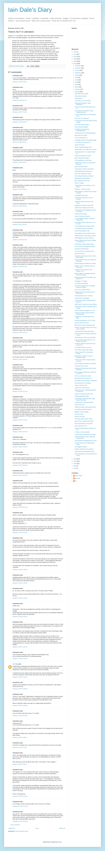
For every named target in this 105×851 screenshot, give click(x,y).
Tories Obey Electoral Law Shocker (84, 176)
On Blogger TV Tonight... (81, 281)
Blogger (60, 842)
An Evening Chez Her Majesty (83, 383)
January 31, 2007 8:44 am (20, 162)
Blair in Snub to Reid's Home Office (84, 421)
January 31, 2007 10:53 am (20, 475)
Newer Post (12, 828)
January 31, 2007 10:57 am (20, 507)
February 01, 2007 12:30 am (20, 806)
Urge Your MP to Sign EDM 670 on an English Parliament (85, 340)
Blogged (15, 78)
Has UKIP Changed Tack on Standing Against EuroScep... (85, 286)
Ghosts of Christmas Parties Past (84, 394)
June (76, 80)
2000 (75, 468)
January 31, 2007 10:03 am (20, 332)
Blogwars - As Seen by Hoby (82, 189)
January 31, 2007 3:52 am (20, 100)
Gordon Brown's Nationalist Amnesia (84, 451)
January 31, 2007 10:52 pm (20, 796)
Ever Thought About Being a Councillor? (85, 363)
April (76, 84)
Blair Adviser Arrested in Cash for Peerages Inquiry (83, 356)
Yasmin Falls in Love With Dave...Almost (85, 149)
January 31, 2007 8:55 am (20, 206)
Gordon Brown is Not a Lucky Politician (85, 337)
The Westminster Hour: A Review (83, 295)
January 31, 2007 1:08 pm (20, 737)
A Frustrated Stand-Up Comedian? (84, 228)
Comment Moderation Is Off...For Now (85, 320)
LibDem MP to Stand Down (82, 387)
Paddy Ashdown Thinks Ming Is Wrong (85, 235)
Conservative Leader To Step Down (84, 169)
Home (37, 828)
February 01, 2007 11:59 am (20, 821)
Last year (26, 52)
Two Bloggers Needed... (81, 447)
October (77, 70)
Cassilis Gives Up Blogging (82, 298)
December (78, 65)
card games (50, 427)
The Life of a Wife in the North (83, 376)
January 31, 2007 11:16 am (20, 598)
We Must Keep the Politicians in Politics (85, 263)
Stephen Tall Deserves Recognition (84, 449)
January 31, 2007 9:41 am (20, 266)
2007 (75, 63)
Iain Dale (77, 478)
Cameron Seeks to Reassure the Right (85, 434)
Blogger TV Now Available (82, 412)
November (78, 68)
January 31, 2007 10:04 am (20, 359)
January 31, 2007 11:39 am (20, 677)
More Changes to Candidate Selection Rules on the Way (85, 274)
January (77, 91)
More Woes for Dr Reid (81, 135)
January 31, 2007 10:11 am (20, 391)
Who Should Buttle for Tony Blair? (84, 423)
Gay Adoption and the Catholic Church (85, 233)
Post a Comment (15, 825)
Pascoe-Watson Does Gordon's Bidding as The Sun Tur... (85, 241)
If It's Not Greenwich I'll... (81, 137)
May (76, 82)
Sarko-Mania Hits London (81, 93)
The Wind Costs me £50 (81, 366)
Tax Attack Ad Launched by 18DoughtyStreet (82, 130)
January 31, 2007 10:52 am (20, 447)
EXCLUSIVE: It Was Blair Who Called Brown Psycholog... (85, 399)
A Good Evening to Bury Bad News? (84, 331)
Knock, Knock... (79, 98)
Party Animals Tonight (80, 96)
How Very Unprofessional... (82, 249)
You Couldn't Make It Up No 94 (83, 347)
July (76, 77)
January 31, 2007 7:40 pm (20, 764)
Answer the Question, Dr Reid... (83, 155)
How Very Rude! (79, 414)
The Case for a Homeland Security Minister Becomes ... (84, 111)
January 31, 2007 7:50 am (20, 112)
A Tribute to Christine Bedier (82, 432)
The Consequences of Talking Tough (84, 226)
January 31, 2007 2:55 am (20, 82)
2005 (75, 461)
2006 (75, 459)
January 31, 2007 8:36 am (20, 142)
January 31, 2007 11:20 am (20, 658)
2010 (75, 56)
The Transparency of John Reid (83, 160)
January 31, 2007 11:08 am (20, 583)
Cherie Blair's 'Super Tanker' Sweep (84, 244)
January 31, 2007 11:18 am (20, 616)
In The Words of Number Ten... (83, 142)
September (78, 73)
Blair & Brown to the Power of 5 (83, 378)
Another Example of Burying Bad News (85, 407)
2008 (75, 61)
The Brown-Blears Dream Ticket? (84, 419)
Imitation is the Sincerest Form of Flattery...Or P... (83, 270)
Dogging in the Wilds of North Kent (84, 205)
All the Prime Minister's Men (82, 231)
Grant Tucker (78, 475)
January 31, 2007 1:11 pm (20, 747)
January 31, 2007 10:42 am (20, 431)
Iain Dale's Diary (30, 9)
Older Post (62, 828)
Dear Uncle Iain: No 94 (81, 426)
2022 (75, 52)
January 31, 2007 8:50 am (20, 189)
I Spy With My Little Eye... (82, 195)
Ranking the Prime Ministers (82, 178)
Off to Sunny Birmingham (81, 127)
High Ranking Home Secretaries (83, 171)
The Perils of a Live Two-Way (82, 100)
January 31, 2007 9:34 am (20, 239)
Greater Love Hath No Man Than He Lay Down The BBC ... (86, 328)
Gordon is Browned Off (81, 385)
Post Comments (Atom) (21, 831)
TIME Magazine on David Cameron (84, 238)
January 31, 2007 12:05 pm (20, 705)
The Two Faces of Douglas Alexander (85, 246)
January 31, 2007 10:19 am (20, 420)
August (77, 75)
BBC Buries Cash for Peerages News (85, 325)
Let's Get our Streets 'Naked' (82, 289)
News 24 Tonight (79, 183)
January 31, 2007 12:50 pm (20, 715)
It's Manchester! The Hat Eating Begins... (86, 133)
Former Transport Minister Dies (83, 147)
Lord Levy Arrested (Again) (82, 124)
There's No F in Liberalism (82, 118)
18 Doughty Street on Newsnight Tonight (85, 140)
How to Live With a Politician (82, 216)
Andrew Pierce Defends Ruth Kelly (84, 207)
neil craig (15, 664)
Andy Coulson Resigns (81, 214)
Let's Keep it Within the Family (83, 173)
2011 (75, 54)
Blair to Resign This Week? (82, 158)
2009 (75, 59)
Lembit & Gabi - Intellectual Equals (84, 402)
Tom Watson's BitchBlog (81, 283)
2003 (75, 466)
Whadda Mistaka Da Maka (82, 396)
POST (14, 35)
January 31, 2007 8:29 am (20, 122)
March (77, 87)
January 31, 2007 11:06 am (20, 569)
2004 (75, 463)
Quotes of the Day (80, 145)
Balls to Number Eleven (81, 166)
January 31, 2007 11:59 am (20, 689)
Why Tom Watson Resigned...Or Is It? (85, 310)
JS (76, 481)
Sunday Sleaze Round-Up (82, 322)
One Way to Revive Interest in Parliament (86, 380)
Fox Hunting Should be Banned (83, 409)
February (77, 89)
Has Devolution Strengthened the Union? (86, 440)
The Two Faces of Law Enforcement (84, 251)
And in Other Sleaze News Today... (84, 350)
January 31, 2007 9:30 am (20, 224)
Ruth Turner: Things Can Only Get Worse (86, 304)
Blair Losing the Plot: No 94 (82, 180)
